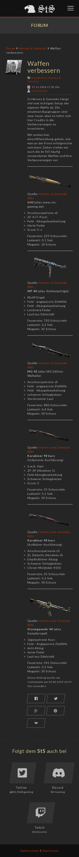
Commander (40, 90)
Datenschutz (29, 850)
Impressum (50, 850)
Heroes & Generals (33, 48)
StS (41, 751)
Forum (10, 48)
